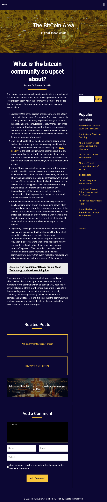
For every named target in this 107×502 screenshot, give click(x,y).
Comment (37, 432)
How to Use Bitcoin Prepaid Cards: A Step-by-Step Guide (89, 212)
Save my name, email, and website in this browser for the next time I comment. (36, 467)
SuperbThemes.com (73, 499)
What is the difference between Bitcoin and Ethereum (89, 146)
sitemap (82, 228)
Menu (5, 4)
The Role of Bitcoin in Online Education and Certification (88, 192)
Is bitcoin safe (85, 175)
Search (82, 94)
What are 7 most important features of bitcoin (89, 166)
